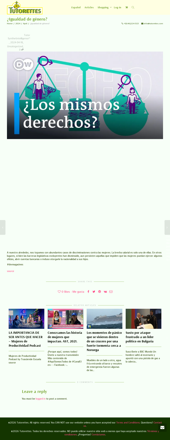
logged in (40, 398)
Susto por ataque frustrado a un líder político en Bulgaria (140, 336)
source (10, 271)
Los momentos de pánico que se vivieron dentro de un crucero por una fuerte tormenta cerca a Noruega (104, 341)
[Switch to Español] (76, 7)
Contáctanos (98, 434)
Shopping (103, 7)
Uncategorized (15, 46)
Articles (89, 7)
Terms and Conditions (128, 422)
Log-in (117, 7)
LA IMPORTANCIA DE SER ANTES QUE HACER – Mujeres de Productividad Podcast (25, 339)
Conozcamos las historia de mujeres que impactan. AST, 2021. (65, 336)
